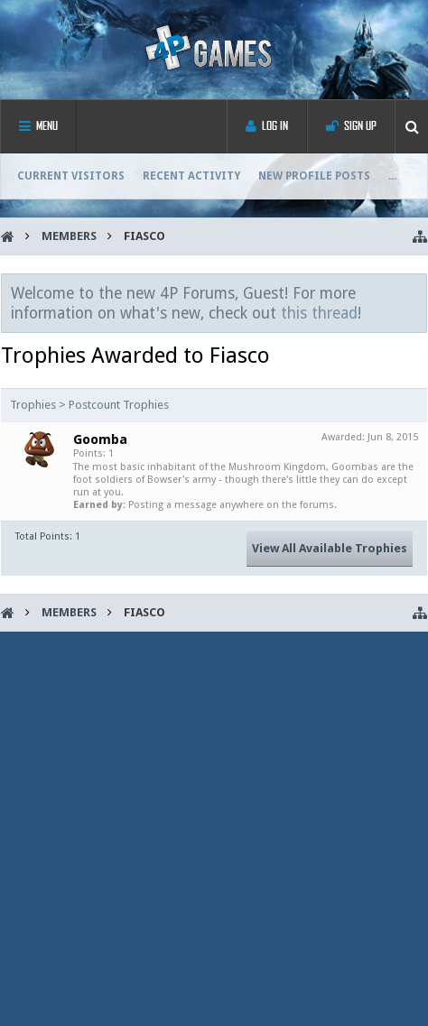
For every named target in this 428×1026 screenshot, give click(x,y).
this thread (319, 313)
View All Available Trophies (329, 548)
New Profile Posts (314, 176)
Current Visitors (71, 176)
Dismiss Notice (414, 292)
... (392, 176)
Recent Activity (191, 176)
